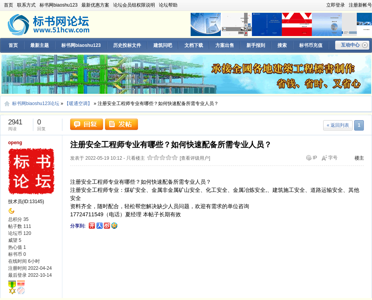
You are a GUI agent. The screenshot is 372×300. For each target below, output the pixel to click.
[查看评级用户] (195, 158)
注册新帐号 (360, 5)
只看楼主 (135, 158)
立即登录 (335, 5)
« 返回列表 (338, 125)
